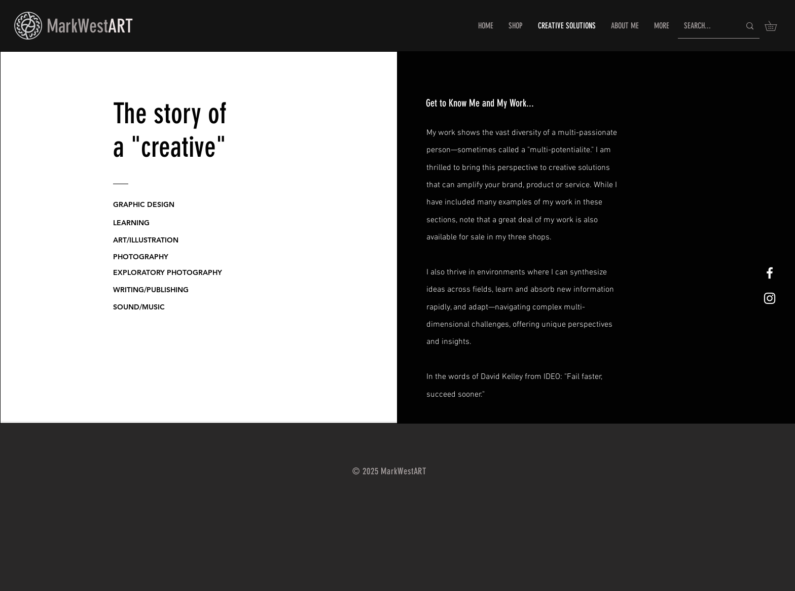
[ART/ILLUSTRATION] (152, 240)
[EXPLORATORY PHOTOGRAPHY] (170, 272)
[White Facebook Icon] (769, 273)
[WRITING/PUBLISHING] (161, 290)
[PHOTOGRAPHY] (143, 257)
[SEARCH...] (704, 26)
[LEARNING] (143, 223)
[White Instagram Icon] (769, 298)
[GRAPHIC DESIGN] (152, 204)
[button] (775, 26)
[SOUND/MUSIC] (161, 307)
